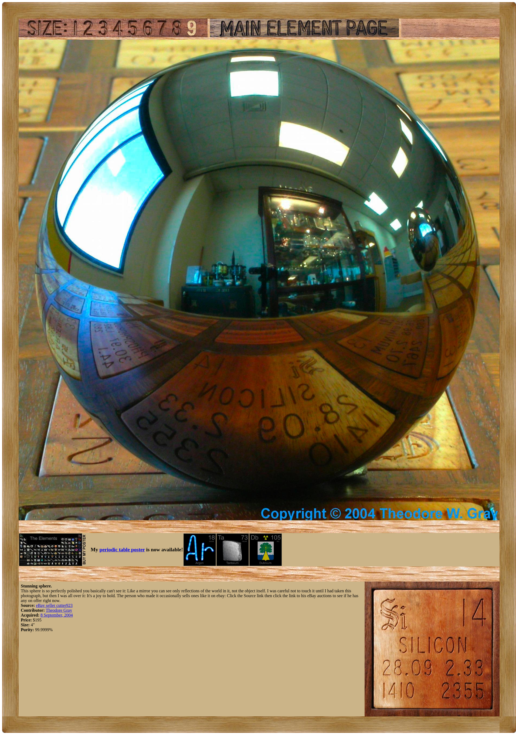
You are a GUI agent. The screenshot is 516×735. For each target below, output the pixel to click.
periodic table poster (122, 549)
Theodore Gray (59, 610)
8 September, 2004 (56, 615)
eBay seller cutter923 (54, 605)
